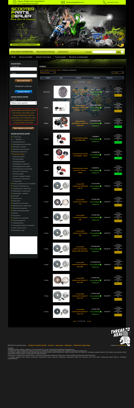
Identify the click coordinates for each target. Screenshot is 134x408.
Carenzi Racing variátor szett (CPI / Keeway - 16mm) (80, 170)
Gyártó (47, 78)
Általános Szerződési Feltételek (37, 345)
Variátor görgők (19, 174)
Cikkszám (96, 78)
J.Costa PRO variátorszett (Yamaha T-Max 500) (80, 280)
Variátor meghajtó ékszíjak (22, 176)
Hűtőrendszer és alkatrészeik (21, 191)
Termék (78, 78)
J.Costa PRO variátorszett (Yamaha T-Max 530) (80, 296)
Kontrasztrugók (18, 159)
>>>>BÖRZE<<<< (19, 139)
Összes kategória (44, 70)
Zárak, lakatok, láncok (19, 228)
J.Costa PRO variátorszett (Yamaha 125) (80, 202)
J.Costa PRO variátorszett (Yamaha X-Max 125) (80, 312)
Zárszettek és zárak (18, 230)
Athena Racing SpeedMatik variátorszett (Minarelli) (80, 123)
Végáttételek (18, 181)
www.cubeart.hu (121, 345)
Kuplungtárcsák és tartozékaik (23, 169)
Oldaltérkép (68, 345)
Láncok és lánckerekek (21, 171)
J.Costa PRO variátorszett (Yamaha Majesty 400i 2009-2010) (80, 249)
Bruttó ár (110, 78)
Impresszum (59, 345)
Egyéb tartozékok (19, 156)
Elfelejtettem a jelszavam (23, 86)
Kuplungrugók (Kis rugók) (22, 166)
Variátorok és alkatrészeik (22, 178)
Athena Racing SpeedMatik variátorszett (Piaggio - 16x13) (80, 108)
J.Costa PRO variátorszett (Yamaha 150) (80, 217)
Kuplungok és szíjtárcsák (21, 164)
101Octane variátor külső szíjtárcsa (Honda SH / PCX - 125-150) (80, 92)
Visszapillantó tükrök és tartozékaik (23, 225)
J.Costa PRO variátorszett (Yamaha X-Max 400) (80, 264)
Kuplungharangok (19, 161)
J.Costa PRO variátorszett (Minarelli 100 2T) (80, 186)
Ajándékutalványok (19, 142)
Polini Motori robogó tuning (82, 345)
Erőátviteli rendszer (55, 70)
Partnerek (51, 345)
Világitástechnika (18, 223)
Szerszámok (16, 215)
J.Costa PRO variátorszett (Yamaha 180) (80, 233)
